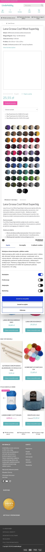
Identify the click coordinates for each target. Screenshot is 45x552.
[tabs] (39, 11)
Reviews (23, 200)
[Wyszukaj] (42, 5)
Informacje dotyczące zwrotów (8, 476)
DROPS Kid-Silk (34, 415)
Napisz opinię (27, 94)
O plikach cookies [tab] (37, 245)
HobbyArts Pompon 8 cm (33, 368)
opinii (16, 94)
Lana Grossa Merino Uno (11, 321)
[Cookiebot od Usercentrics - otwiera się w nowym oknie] (35, 240)
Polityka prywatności (11, 542)
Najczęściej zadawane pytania (10, 469)
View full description (9, 47)
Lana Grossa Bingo (33, 321)
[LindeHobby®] (7, 5)
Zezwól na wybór (22, 304)
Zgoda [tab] (8, 245)
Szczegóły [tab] (22, 245)
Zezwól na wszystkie (22, 298)
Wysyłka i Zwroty (7, 472)
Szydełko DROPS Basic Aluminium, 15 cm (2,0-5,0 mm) (11, 368)
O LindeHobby (7, 528)
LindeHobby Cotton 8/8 (11, 415)
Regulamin (6, 539)
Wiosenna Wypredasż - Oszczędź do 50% (9, 0)
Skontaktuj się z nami (10, 535)
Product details (10, 200)
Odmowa (22, 310)
